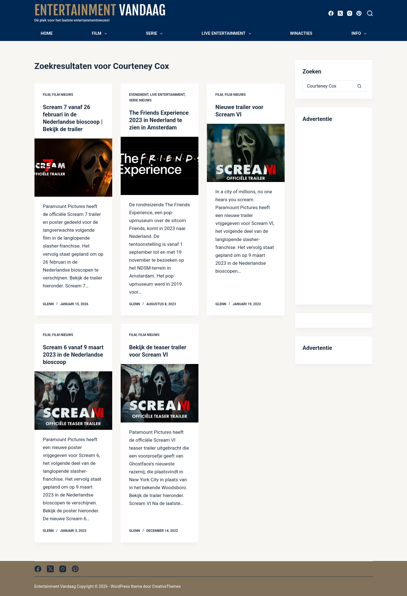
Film (100, 33)
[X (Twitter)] (340, 13)
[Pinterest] (358, 13)
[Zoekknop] (359, 86)
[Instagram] (349, 13)
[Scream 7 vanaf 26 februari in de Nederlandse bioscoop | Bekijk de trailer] (73, 167)
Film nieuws (62, 95)
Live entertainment (227, 33)
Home (47, 33)
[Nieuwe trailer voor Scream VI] (246, 153)
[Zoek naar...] (328, 86)
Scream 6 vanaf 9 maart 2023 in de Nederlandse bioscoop (73, 354)
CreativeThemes (166, 586)
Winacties (301, 33)
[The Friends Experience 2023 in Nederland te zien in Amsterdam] (159, 166)
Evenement (138, 95)
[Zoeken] (370, 13)
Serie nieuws (140, 100)
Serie (155, 33)
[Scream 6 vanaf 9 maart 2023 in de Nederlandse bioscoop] (73, 400)
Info (360, 33)
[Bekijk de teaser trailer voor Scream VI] (159, 393)
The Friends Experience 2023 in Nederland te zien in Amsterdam (159, 120)
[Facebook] (331, 13)
